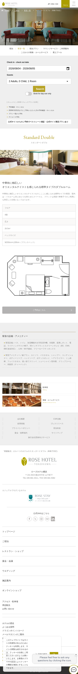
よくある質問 (8, 627)
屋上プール (57, 52)
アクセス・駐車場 (10, 601)
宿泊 (11, 49)
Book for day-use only (38, 94)
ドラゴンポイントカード (13, 630)
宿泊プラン (34, 49)
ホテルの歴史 (8, 623)
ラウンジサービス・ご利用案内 (56, 49)
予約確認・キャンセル (16, 107)
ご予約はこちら (39, 310)
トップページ (8, 531)
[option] (39, 162)
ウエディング (8, 571)
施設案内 (6, 580)
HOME (7, 10)
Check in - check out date (18, 62)
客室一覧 (27, 10)
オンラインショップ (11, 590)
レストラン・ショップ (13, 551)
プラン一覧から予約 (15, 114)
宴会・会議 (7, 561)
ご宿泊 (16, 10)
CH (56, 4)
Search (40, 89)
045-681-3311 (32, 478)
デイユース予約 (14, 117)
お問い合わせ (8, 609)
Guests (10, 75)
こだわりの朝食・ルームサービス (34, 52)
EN (52, 4)
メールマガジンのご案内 (13, 634)
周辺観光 (6, 605)
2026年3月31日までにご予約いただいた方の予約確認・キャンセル (31, 110)
